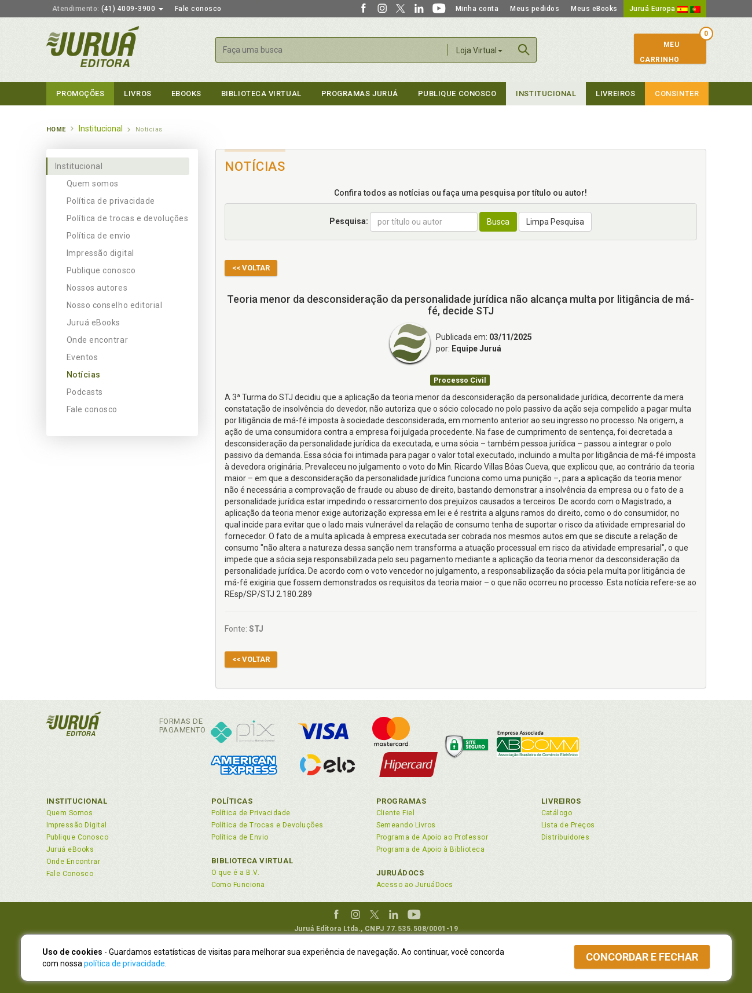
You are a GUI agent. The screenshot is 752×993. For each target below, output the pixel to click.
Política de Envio (240, 837)
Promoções (80, 93)
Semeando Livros (406, 825)
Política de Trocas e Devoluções (267, 825)
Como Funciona (238, 885)
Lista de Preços (568, 825)
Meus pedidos (534, 9)
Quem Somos (69, 813)
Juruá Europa (664, 9)
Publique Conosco (457, 93)
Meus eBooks (594, 9)
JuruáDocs (400, 873)
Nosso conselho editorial (115, 305)
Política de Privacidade (251, 813)
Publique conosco (101, 270)
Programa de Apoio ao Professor (432, 837)
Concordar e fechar (642, 957)
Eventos (82, 357)
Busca (498, 221)
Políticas (232, 801)
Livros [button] (137, 93)
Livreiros (615, 93)
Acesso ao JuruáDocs (414, 885)
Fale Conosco (70, 874)
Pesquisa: (348, 221)
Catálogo (557, 813)
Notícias (84, 374)
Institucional (546, 93)
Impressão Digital (76, 825)
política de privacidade (124, 963)
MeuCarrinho (660, 52)
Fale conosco (198, 9)
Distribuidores (565, 837)
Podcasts (85, 392)
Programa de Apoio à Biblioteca (430, 849)
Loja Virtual (479, 50)
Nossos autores (97, 287)
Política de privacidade (111, 201)
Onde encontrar (98, 340)
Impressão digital (100, 253)
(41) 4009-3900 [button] (107, 9)
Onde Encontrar (73, 862)
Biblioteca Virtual (252, 860)
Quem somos (93, 183)
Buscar (524, 50)
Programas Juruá (359, 93)
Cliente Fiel (395, 813)
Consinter (677, 93)
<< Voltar (251, 267)
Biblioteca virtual (261, 93)
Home (56, 129)
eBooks (186, 93)
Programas (401, 801)
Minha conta (477, 9)
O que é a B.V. (235, 873)
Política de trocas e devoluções (128, 218)
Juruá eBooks (93, 322)
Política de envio (99, 235)
